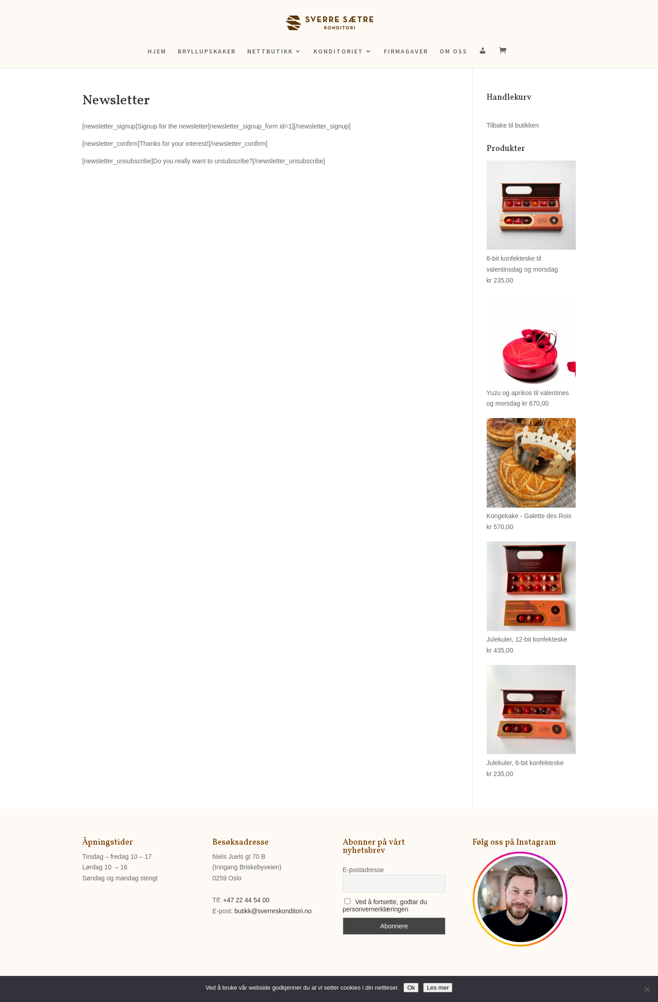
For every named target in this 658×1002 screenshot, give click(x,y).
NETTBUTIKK (270, 51)
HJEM (157, 51)
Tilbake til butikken (513, 125)
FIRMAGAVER (406, 51)
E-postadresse (363, 869)
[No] (646, 989)
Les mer (438, 987)
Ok (411, 987)
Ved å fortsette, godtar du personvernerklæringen (385, 905)
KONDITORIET (338, 51)
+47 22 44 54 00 (246, 900)
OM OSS (453, 51)
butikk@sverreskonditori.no (273, 911)
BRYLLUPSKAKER (207, 51)
